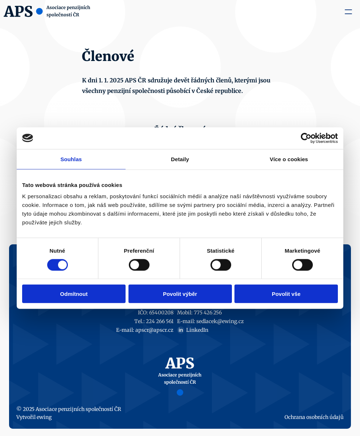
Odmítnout (74, 294)
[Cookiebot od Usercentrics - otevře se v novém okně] (306, 138)
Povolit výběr (180, 294)
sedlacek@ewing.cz (220, 321)
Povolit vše (286, 294)
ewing (44, 417)
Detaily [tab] (180, 159)
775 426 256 (208, 312)
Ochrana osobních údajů (314, 417)
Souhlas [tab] (71, 159)
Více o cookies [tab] (289, 159)
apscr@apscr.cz (154, 330)
